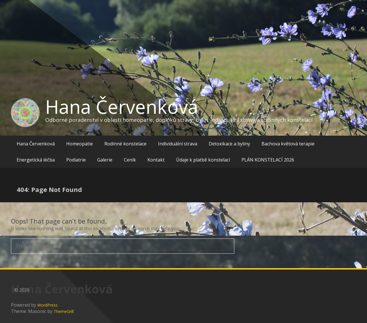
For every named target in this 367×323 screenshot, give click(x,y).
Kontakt (156, 160)
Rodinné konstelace (125, 144)
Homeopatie (79, 144)
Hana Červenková (121, 106)
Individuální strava (177, 144)
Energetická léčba (36, 160)
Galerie (104, 160)
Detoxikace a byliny (229, 144)
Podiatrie (76, 160)
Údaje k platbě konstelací (203, 160)
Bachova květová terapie (288, 144)
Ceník (130, 160)
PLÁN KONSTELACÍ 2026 (267, 160)
